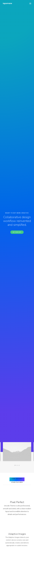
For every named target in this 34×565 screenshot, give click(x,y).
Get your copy (17, 32)
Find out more (26, 351)
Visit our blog (17, 490)
